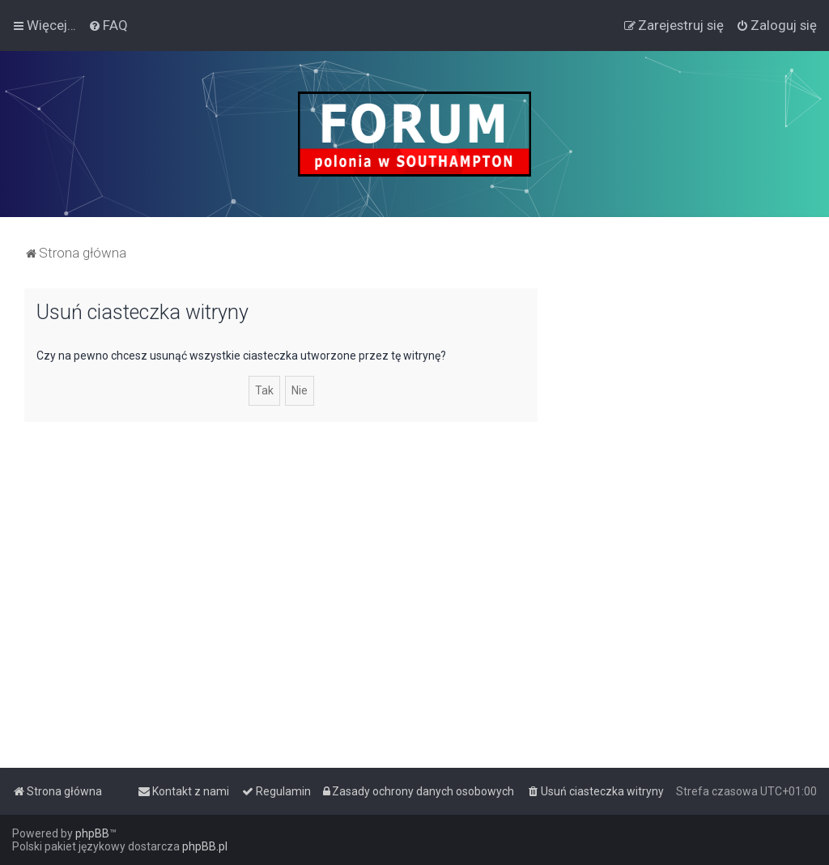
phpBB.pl (204, 846)
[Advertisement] (683, 389)
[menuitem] (108, 25)
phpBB (92, 833)
